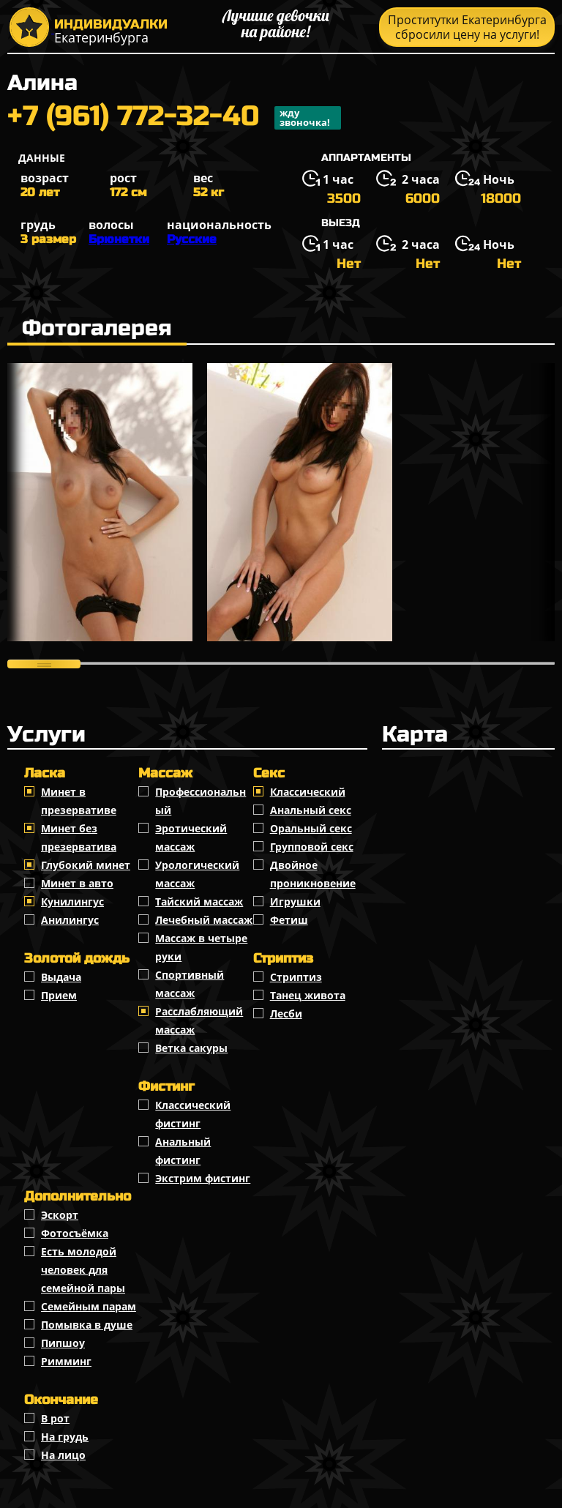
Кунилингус (72, 901)
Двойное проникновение (313, 874)
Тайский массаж (199, 901)
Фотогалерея (97, 328)
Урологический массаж (197, 874)
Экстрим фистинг (202, 1178)
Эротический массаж (191, 837)
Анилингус (70, 920)
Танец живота (307, 995)
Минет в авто (77, 883)
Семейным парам (88, 1306)
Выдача (61, 977)
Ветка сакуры (191, 1048)
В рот (55, 1418)
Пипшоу (63, 1343)
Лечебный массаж (203, 920)
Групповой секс (311, 847)
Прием (59, 995)
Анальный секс (310, 810)
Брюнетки (119, 239)
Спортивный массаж (189, 984)
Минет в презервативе (78, 801)
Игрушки (295, 901)
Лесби (286, 1013)
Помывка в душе (86, 1325)
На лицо (63, 1455)
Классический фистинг (193, 1114)
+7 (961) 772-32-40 (174, 118)
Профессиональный (200, 801)
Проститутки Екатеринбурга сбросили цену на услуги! (467, 27)
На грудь (65, 1437)
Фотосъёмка (74, 1233)
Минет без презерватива (78, 837)
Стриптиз (296, 977)
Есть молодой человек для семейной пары (83, 1269)
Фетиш (289, 920)
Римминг (66, 1361)
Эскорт (59, 1215)
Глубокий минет (85, 865)
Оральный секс (311, 828)
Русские (192, 239)
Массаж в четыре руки (201, 947)
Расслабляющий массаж (199, 1020)
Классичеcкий (307, 792)
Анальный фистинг (183, 1151)
